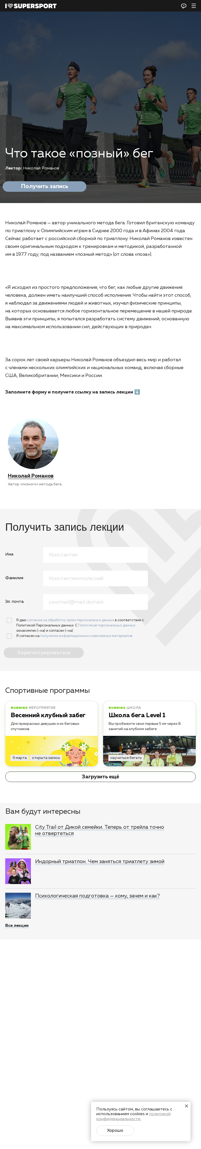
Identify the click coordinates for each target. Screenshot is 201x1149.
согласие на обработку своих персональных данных (71, 620)
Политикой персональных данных (106, 625)
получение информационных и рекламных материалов (86, 636)
